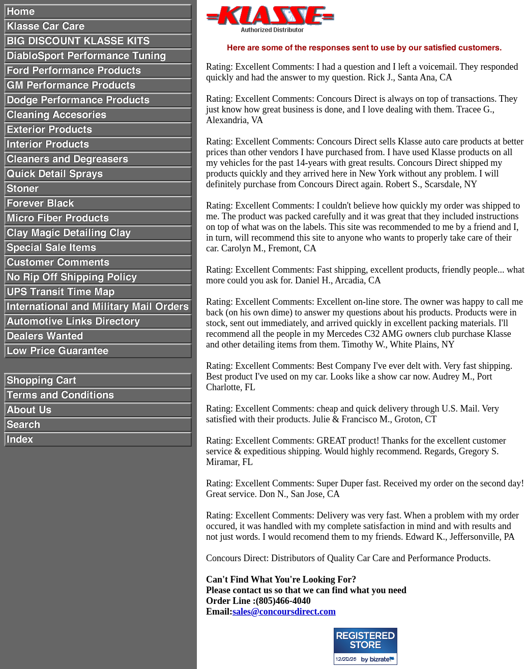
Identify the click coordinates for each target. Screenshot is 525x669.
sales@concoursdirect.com (284, 611)
